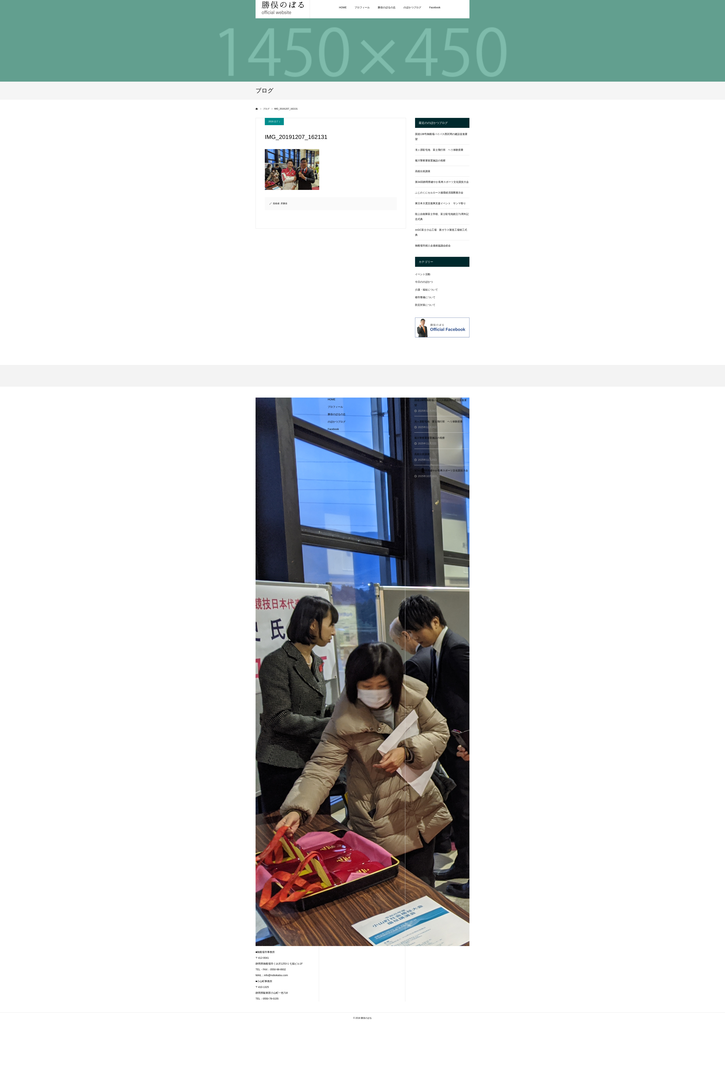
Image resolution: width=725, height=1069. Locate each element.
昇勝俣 (284, 203)
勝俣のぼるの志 (336, 414)
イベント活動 (422, 274)
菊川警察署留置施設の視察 (430, 160)
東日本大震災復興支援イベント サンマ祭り (440, 203)
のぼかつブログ (336, 421)
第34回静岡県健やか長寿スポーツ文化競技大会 (442, 181)
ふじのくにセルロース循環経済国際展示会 (439, 192)
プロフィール (335, 406)
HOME (331, 399)
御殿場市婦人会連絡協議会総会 (433, 245)
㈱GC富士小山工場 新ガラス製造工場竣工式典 (441, 232)
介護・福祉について (426, 289)
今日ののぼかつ (424, 281)
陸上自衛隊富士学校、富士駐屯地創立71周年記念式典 (442, 217)
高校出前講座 (422, 171)
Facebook (333, 429)
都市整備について (425, 297)
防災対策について (425, 304)
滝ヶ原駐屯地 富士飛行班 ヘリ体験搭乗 (439, 149)
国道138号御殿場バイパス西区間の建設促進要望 (441, 137)
